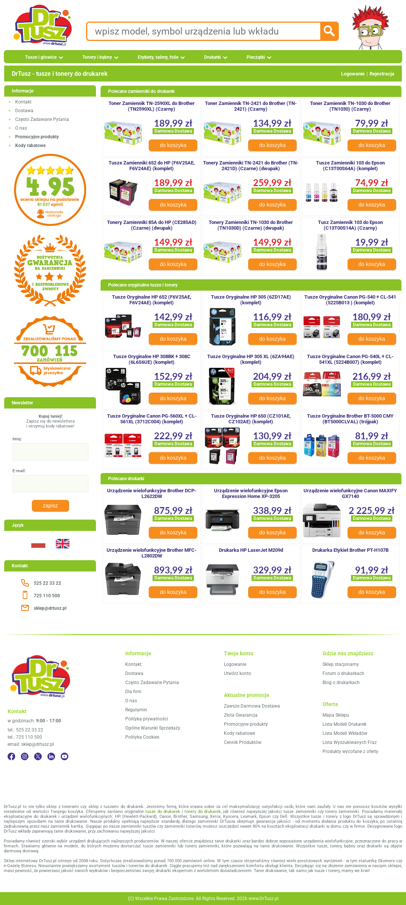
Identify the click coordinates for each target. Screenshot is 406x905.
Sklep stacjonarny (341, 664)
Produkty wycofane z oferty (350, 751)
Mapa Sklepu (336, 715)
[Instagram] (24, 756)
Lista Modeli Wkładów (345, 733)
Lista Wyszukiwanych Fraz (350, 742)
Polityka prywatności (146, 719)
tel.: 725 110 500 (25, 737)
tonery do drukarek (202, 811)
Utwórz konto (237, 673)
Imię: (17, 439)
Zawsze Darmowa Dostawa (252, 706)
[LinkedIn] (51, 756)
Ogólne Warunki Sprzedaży (152, 728)
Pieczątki (256, 57)
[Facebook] (11, 756)
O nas (21, 128)
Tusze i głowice (41, 57)
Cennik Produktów (242, 742)
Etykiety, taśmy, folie (158, 57)
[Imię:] (50, 451)
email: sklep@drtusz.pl (31, 744)
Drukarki (212, 57)
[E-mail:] (50, 483)
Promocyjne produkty (246, 724)
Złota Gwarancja (241, 715)
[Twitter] (38, 756)
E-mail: (19, 470)
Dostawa (24, 110)
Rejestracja (382, 74)
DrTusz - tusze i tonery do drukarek (60, 73)
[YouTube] (64, 756)
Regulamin (136, 709)
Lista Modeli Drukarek (345, 724)
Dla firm (133, 691)
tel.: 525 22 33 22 (25, 730)
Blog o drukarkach (341, 682)
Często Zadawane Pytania (42, 119)
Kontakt (23, 102)
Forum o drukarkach (343, 673)
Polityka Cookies (142, 737)
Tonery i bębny (97, 57)
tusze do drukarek (162, 811)
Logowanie (353, 74)
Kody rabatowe (239, 733)
